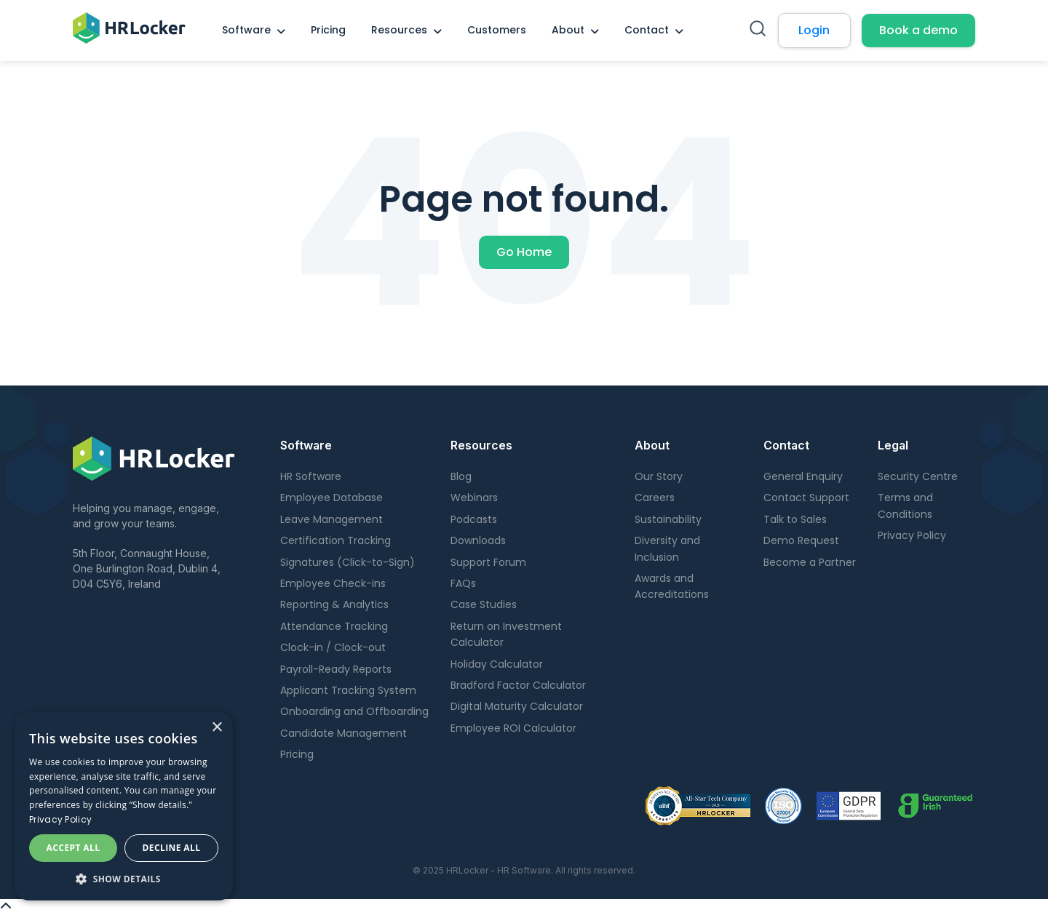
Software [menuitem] (246, 30)
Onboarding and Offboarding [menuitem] (354, 711)
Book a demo (918, 30)
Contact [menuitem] (646, 30)
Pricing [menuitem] (328, 30)
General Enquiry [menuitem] (803, 476)
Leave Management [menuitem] (331, 519)
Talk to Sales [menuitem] (795, 519)
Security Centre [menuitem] (918, 476)
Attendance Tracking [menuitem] (334, 626)
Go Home (524, 252)
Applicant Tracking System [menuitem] (348, 690)
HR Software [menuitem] (310, 476)
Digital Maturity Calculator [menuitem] (516, 706)
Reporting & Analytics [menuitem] (334, 604)
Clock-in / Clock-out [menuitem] (333, 647)
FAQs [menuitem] (463, 583)
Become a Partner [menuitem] (809, 562)
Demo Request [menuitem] (801, 540)
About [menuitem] (568, 30)
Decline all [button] (172, 848)
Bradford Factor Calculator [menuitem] (518, 685)
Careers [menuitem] (655, 497)
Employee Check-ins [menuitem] (333, 583)
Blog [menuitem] (461, 476)
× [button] (216, 727)
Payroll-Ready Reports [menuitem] (336, 669)
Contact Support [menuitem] (806, 497)
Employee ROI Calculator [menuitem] (513, 728)
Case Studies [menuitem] (483, 604)
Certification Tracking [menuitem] (335, 540)
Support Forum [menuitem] (488, 562)
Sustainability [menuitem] (668, 519)
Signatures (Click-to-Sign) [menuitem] (347, 562)
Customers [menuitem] (496, 30)
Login (814, 30)
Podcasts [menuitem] (473, 519)
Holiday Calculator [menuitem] (496, 664)
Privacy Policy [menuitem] (912, 535)
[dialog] (124, 806)
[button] (123, 878)
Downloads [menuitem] (478, 540)
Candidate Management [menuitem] (343, 733)
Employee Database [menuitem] (331, 497)
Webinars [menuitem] (474, 497)
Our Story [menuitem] (659, 476)
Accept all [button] (73, 848)
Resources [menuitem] (399, 30)
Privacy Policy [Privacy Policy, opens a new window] (60, 819)
